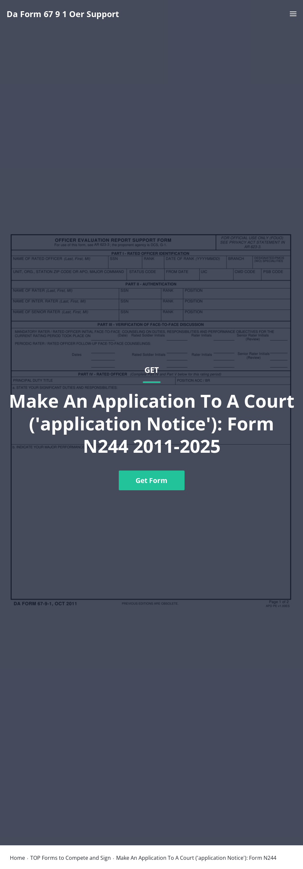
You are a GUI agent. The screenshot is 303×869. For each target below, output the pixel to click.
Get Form (151, 480)
